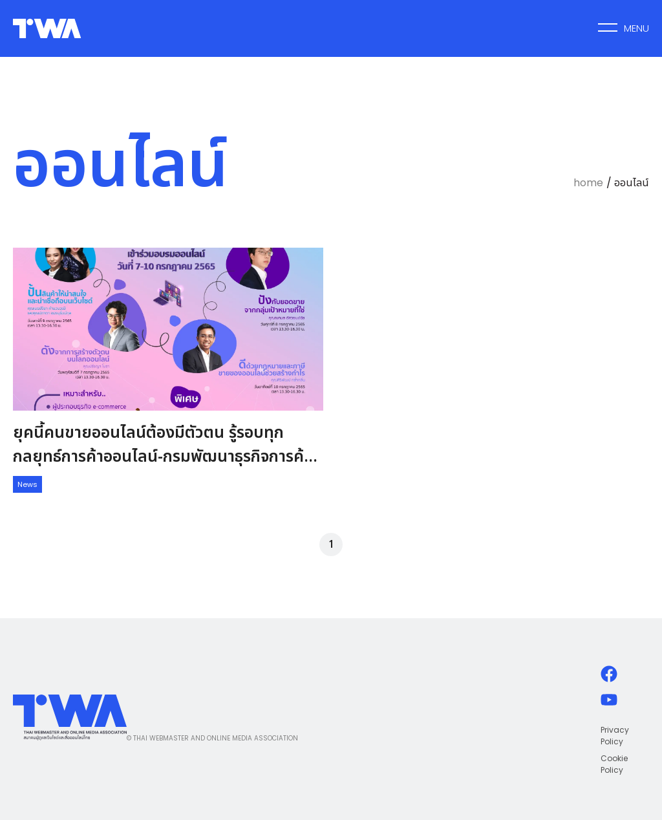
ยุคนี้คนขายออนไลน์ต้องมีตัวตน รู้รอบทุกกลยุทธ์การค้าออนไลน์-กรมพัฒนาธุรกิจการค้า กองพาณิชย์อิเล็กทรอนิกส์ (162, 456)
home (588, 182)
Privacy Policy (615, 735)
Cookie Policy (614, 764)
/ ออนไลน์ (627, 182)
